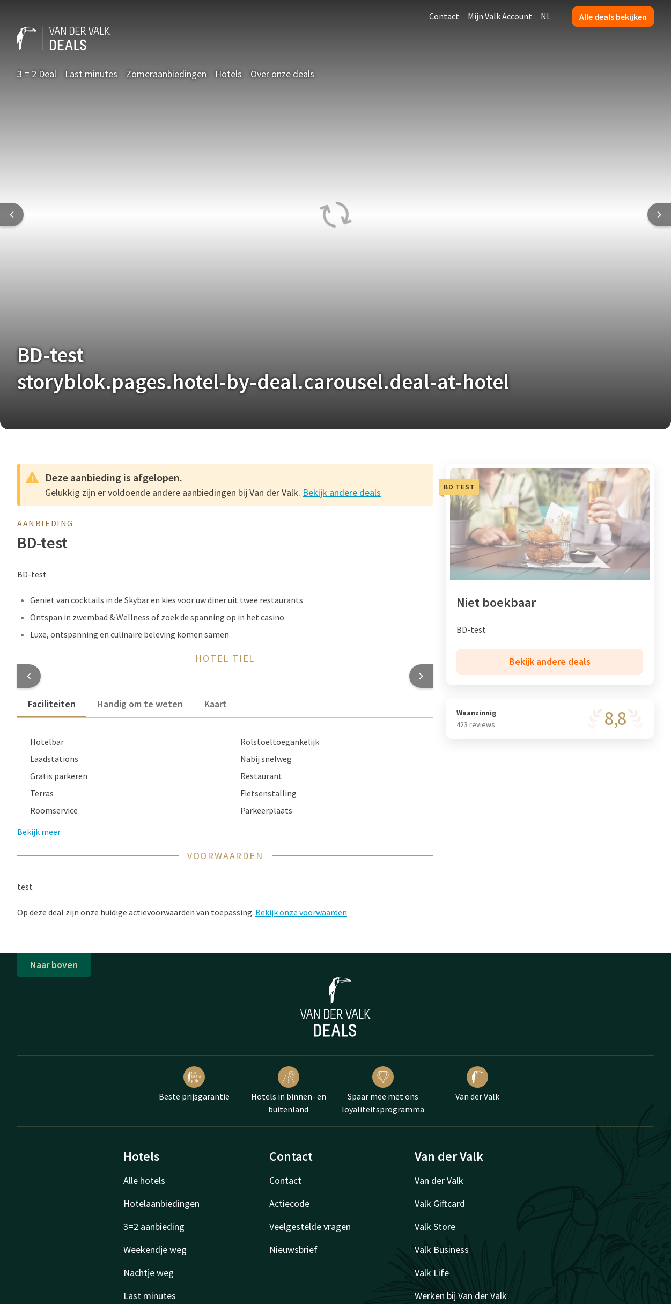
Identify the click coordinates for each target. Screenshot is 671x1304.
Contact (444, 16)
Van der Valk (477, 1084)
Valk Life (432, 1272)
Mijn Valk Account (500, 16)
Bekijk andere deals (342, 492)
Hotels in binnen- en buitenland (288, 1090)
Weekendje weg (155, 1249)
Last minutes (91, 74)
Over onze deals (282, 74)
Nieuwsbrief (293, 1249)
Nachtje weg (148, 1272)
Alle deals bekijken (613, 16)
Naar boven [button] (54, 964)
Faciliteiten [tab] (52, 704)
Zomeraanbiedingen (166, 74)
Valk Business (442, 1249)
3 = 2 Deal (36, 74)
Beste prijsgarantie (194, 1084)
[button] (29, 676)
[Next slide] (659, 214)
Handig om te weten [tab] (140, 704)
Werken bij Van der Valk (461, 1296)
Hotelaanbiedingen (161, 1203)
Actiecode (289, 1203)
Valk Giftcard (440, 1203)
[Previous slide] (12, 214)
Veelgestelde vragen (310, 1226)
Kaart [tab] (215, 704)
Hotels (228, 74)
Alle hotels (144, 1180)
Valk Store (435, 1226)
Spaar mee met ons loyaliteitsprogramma (383, 1090)
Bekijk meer (39, 831)
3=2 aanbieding (154, 1226)
